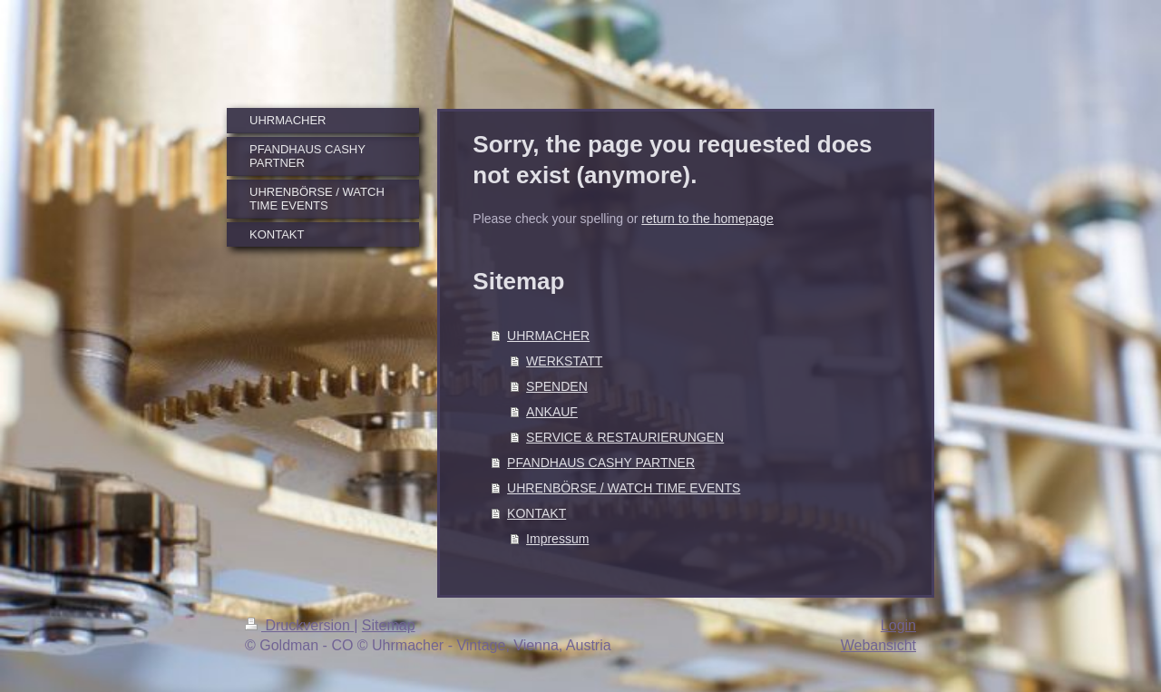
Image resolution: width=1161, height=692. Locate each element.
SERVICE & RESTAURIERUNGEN (625, 437)
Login (898, 625)
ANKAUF (552, 411)
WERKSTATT (564, 361)
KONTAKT (536, 513)
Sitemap (388, 625)
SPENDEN (557, 386)
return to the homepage (707, 218)
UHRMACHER (548, 335)
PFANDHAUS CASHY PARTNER (601, 462)
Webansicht (878, 645)
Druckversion (299, 625)
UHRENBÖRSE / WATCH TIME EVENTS (623, 488)
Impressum (557, 538)
